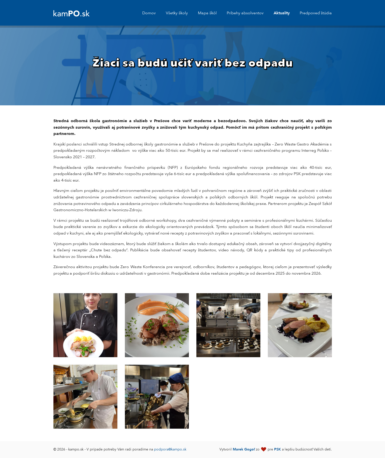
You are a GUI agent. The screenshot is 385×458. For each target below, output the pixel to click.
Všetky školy (177, 13)
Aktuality (282, 13)
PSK (277, 449)
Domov (149, 13)
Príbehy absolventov (245, 13)
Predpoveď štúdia (316, 13)
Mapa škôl (207, 13)
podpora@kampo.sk (170, 449)
